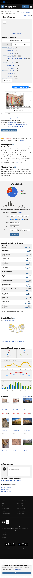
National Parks (20, 513)
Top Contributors (6, 513)
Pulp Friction (11, 63)
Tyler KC (21, 126)
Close (16, 573)
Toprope (25, 219)
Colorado (11, 11)
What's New (5, 489)
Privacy (24, 548)
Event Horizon (11, 68)
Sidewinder (10, 53)
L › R (7, 44)
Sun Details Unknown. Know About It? (12, 341)
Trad (12, 219)
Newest (12, 480)
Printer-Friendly (6, 487)
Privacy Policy (18, 569)
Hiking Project (20, 506)
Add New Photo (27, 396)
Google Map (11, 118)
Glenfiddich (10, 71)
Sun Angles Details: (16, 327)
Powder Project (21, 511)
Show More (7, 80)
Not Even (18, 162)
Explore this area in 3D (20, 87)
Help (3, 503)
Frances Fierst (24, 124)
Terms (20, 548)
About (3, 500)
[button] (7, 102)
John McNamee (17, 124)
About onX (4, 534)
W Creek (4, 13)
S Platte (17, 11)
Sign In (25, 7)
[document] (16, 570)
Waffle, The (10, 56)
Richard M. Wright (12, 122)
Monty (9, 126)
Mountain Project (21, 500)
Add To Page (28, 15)
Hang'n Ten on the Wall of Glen (16, 58)
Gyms (3, 506)
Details (22, 140)
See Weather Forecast (9, 130)
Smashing (10, 50)
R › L (16, 44)
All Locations (4, 11)
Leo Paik (10, 124)
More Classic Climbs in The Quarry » (13, 311)
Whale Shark (11, 48)
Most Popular (5, 480)
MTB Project (20, 503)
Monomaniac (15, 126)
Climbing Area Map (16, 33)
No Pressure (10, 65)
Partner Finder (5, 508)
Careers (4, 537)
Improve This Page (26, 12)
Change (19, 212)
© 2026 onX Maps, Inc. (12, 548)
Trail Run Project (21, 508)
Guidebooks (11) (6, 491)
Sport (17, 219)
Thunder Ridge (11, 13)
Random (18, 480)
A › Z (25, 44)
